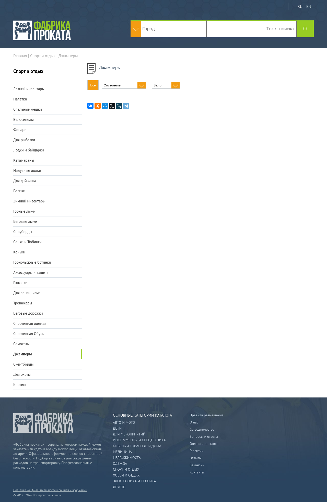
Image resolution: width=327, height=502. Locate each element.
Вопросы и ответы (204, 436)
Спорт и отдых (126, 469)
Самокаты (21, 343)
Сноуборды (22, 231)
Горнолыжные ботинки (32, 262)
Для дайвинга (24, 180)
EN (308, 6)
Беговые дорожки (28, 313)
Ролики (19, 190)
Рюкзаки (20, 282)
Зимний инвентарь (28, 201)
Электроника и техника (134, 481)
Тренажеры (22, 303)
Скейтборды (23, 364)
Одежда (120, 463)
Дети (117, 428)
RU (299, 6)
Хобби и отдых (126, 475)
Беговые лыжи (25, 221)
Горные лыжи (24, 211)
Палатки (20, 99)
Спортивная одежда (29, 323)
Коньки (19, 252)
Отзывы (196, 458)
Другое (119, 487)
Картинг (20, 384)
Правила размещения (206, 415)
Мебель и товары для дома (137, 446)
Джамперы (22, 354)
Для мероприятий (129, 434)
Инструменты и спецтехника (139, 440)
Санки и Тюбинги (27, 241)
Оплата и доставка (204, 443)
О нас (194, 422)
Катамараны (23, 160)
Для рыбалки (24, 139)
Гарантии (197, 450)
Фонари (20, 129)
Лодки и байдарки (28, 150)
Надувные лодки (27, 170)
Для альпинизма (27, 292)
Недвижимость (127, 457)
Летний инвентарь (28, 88)
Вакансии (197, 465)
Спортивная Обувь (28, 333)
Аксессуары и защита (31, 272)
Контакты (197, 472)
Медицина (122, 451)
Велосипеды (23, 119)
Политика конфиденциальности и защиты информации (50, 490)
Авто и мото (124, 422)
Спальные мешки (27, 109)
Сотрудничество (202, 429)
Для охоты (22, 374)
